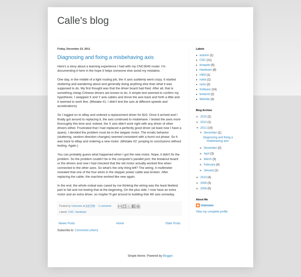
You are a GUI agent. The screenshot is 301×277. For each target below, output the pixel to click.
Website (204, 99)
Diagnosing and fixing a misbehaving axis (105, 57)
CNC (71, 211)
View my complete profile (212, 211)
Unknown (207, 205)
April (207, 153)
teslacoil (204, 94)
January (209, 170)
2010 (204, 177)
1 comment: (105, 205)
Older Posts (172, 223)
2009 (204, 183)
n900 (202, 74)
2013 (204, 122)
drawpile (204, 65)
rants (202, 84)
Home (120, 223)
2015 (204, 116)
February (210, 164)
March (208, 159)
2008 (204, 188)
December (211, 132)
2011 (204, 127)
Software (205, 89)
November (211, 147)
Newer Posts (67, 223)
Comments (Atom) (86, 230)
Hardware (80, 211)
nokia (202, 79)
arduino (204, 55)
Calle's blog (83, 20)
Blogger (167, 255)
